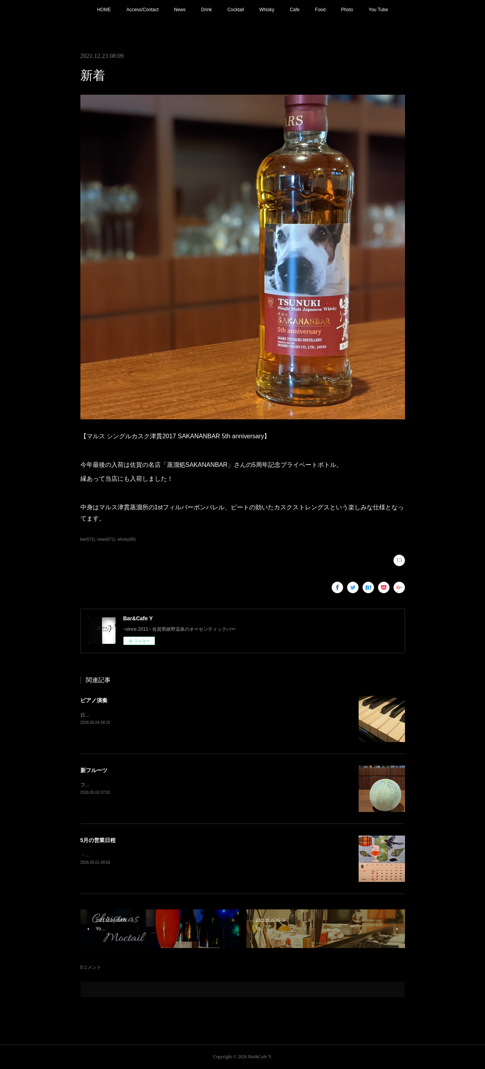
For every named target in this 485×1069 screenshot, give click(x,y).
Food (320, 9)
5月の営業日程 (98, 840)
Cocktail (235, 9)
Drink (206, 9)
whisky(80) (126, 539)
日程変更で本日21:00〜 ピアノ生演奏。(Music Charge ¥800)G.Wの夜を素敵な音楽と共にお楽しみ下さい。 (191, 715)
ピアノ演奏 (93, 700)
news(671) (106, 539)
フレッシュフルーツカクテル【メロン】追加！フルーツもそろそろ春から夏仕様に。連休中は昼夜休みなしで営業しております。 (214, 785)
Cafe (295, 9)
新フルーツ (93, 770)
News (179, 9)
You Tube (378, 9)
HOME (104, 9)
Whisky (266, 9)
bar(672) (87, 539)
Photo (347, 9)
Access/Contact (142, 9)
